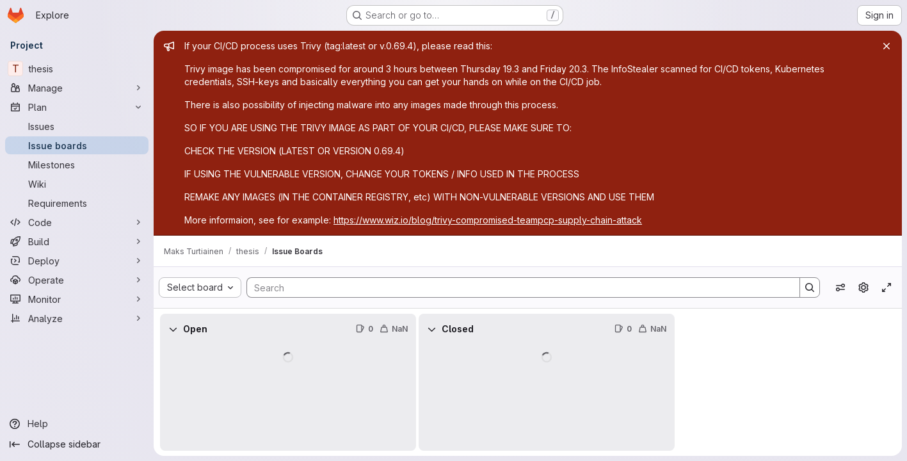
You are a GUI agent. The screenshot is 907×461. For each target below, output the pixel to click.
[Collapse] (173, 329)
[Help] (76, 424)
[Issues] (76, 126)
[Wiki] (76, 184)
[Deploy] (76, 261)
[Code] (76, 222)
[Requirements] (76, 203)
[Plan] (76, 107)
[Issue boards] (76, 145)
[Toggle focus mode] (886, 287)
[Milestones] (76, 165)
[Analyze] (76, 318)
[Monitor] (76, 299)
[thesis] (76, 68)
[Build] (76, 241)
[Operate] (76, 280)
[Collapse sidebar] (76, 444)
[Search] (517, 287)
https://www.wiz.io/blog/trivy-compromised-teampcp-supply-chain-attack (487, 219)
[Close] (886, 46)
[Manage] (76, 88)
